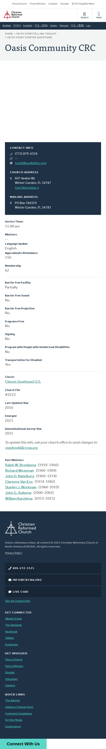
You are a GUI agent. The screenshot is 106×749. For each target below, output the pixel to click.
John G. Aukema (18, 493)
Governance (13, 726)
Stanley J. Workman (21, 487)
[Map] (53, 106)
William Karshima (19, 499)
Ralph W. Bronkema (20, 465)
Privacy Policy (13, 553)
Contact (53, 4)
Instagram (11, 644)
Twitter (9, 638)
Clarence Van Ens (19, 482)
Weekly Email (13, 618)
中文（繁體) (77, 25)
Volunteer (11, 679)
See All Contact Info (17, 601)
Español (27, 25)
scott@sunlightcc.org (30, 163)
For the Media (13, 720)
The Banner (12, 700)
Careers (10, 685)
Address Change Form (19, 707)
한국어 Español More (83, 4)
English (7, 25)
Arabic (53, 25)
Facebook (11, 631)
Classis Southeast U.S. (23, 382)
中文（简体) (41, 25)
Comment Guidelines (18, 713)
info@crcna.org (27, 580)
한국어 (17, 25)
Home (9, 34)
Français (64, 25)
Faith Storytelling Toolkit (36, 34)
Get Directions (26, 188)
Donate (64, 4)
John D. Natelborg (19, 476)
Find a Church (19, 4)
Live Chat (21, 591)
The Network (13, 625)
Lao (88, 25)
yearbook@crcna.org (21, 448)
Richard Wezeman (19, 471)
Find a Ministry (38, 4)
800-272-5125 (23, 568)
